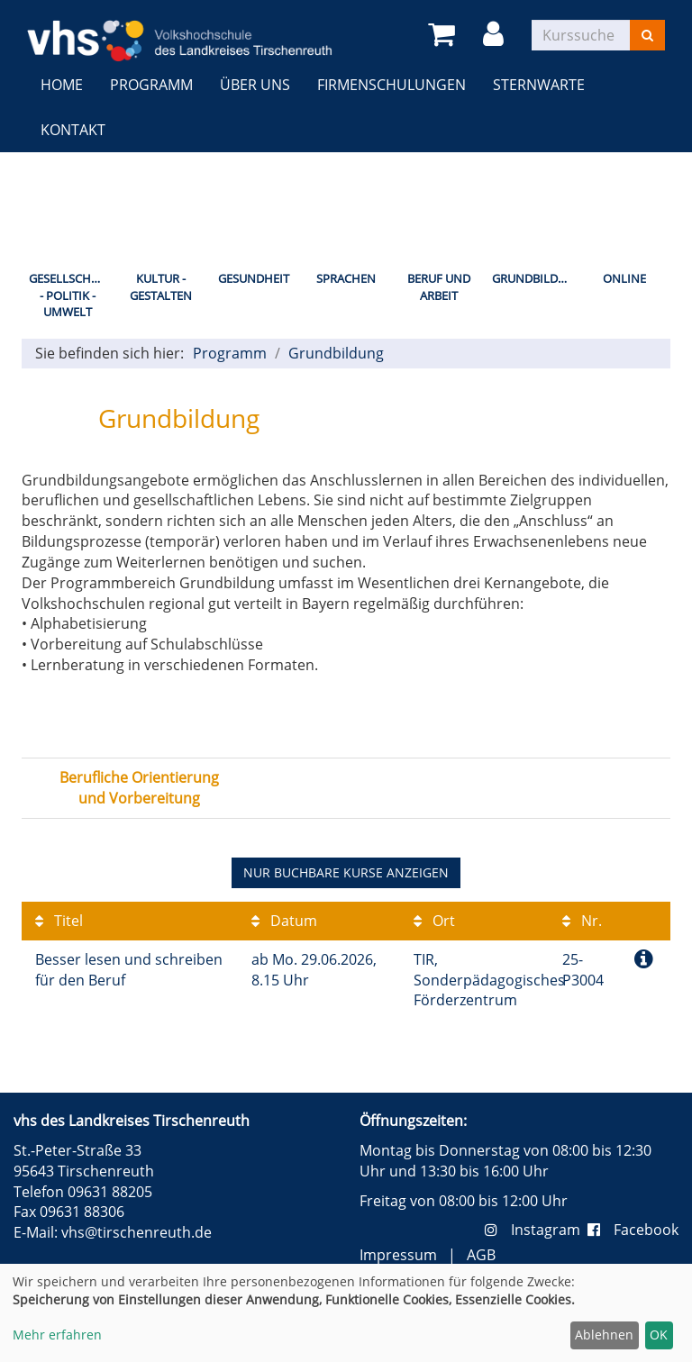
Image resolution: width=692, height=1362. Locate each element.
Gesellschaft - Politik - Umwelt (70, 295)
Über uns (255, 85)
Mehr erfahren (57, 1334)
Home (62, 85)
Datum (284, 921)
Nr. (582, 921)
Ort (434, 921)
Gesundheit (253, 278)
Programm (151, 85)
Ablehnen (604, 1334)
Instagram (536, 1229)
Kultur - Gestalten (161, 287)
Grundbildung (535, 278)
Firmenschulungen (391, 85)
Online (624, 278)
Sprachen (346, 278)
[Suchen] (647, 35)
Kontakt (73, 130)
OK (659, 1334)
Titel (59, 921)
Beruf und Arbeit (438, 287)
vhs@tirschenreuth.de (136, 1232)
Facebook (632, 1229)
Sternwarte (539, 85)
